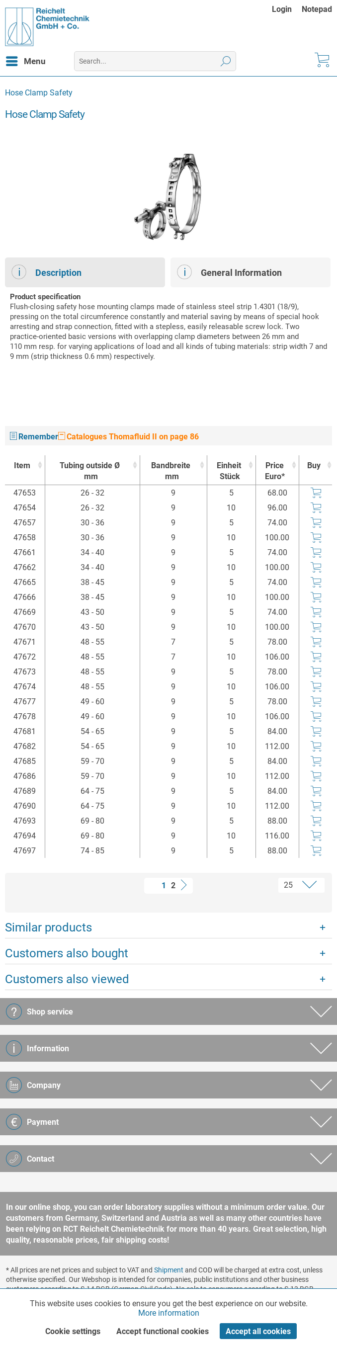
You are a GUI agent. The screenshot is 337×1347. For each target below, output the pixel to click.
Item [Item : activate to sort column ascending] (22, 465)
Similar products (48, 927)
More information (168, 1313)
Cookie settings (72, 1331)
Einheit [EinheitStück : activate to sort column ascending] (229, 471)
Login (282, 9)
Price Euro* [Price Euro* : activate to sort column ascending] (275, 471)
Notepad (317, 9)
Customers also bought (66, 953)
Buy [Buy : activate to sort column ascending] (314, 465)
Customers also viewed (67, 979)
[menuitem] (287, 9)
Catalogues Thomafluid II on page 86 (128, 436)
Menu (26, 59)
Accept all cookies (258, 1331)
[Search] (226, 61)
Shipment (168, 1270)
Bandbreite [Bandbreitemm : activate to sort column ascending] (171, 471)
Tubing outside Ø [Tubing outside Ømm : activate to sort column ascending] (90, 471)
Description (46, 271)
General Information (229, 271)
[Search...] (155, 61)
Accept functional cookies (162, 1331)
